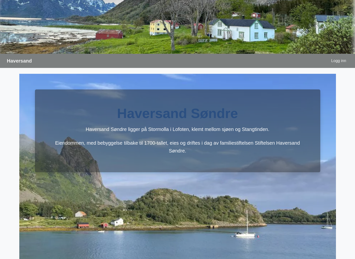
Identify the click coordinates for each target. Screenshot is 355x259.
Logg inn (338, 61)
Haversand (19, 61)
